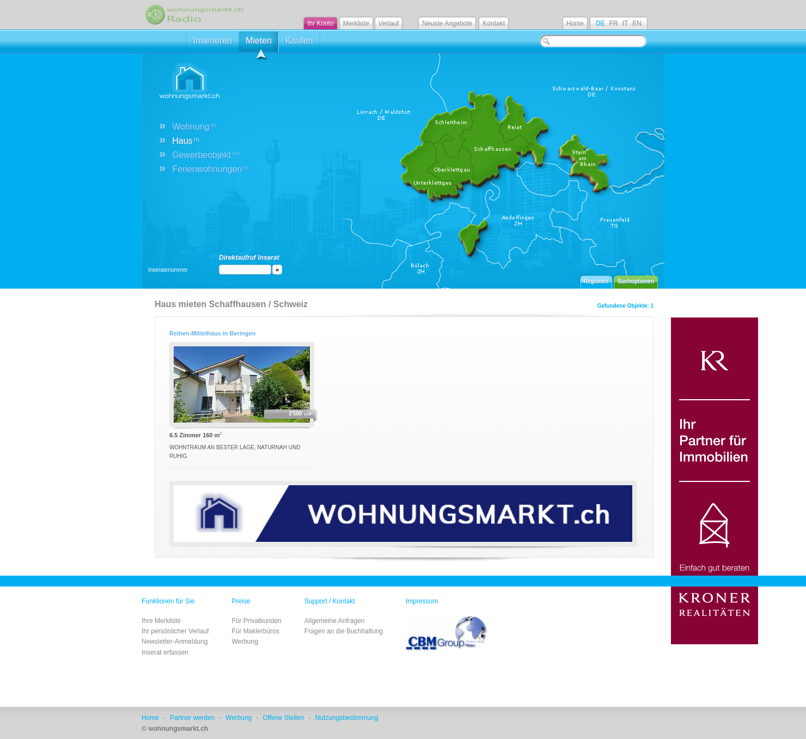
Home (575, 23)
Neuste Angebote (447, 23)
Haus (185, 140)
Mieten (259, 44)
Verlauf (388, 23)
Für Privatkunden (256, 621)
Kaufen (299, 40)
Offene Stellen (283, 718)
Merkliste (356, 23)
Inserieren (212, 40)
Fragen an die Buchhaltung (343, 631)
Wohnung (194, 126)
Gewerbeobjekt (206, 155)
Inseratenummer (168, 270)
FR (613, 23)
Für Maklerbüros (255, 631)
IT (625, 23)
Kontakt (494, 23)
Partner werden (192, 718)
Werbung (244, 641)
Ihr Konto (320, 23)
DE (600, 23)
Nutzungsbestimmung (346, 718)
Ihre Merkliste (161, 621)
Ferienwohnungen (210, 169)
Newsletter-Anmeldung (174, 641)
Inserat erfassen (165, 652)
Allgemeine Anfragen (334, 621)
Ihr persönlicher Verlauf (175, 631)
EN (637, 23)
